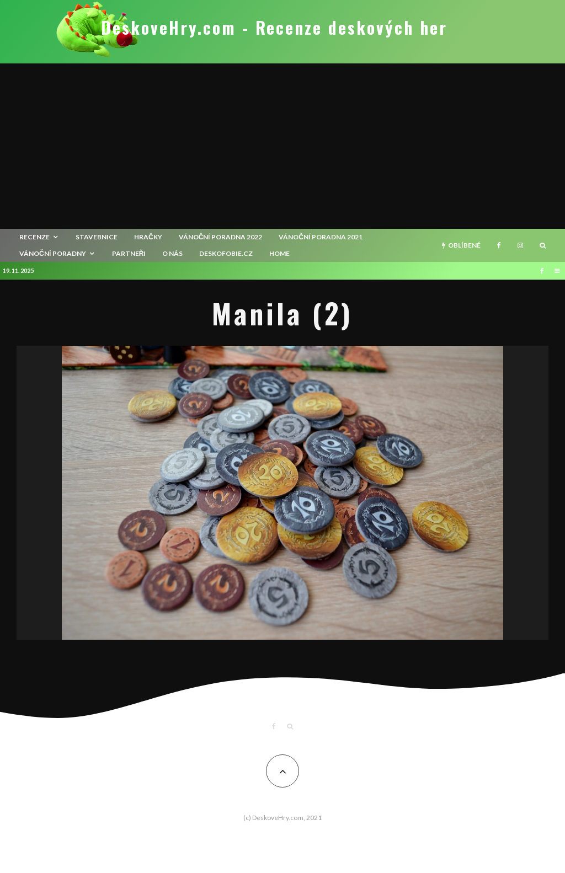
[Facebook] (499, 245)
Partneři (129, 253)
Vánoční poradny (52, 253)
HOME (279, 253)
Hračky (148, 237)
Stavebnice (97, 237)
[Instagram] (520, 245)
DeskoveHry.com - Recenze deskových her (274, 27)
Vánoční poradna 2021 (321, 237)
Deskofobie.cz (226, 253)
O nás (172, 253)
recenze (34, 237)
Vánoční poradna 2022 (221, 237)
